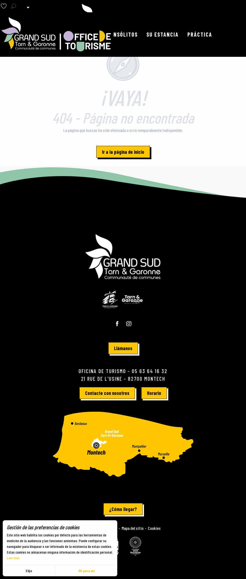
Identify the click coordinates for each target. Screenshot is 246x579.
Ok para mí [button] (86, 570)
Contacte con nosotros (107, 393)
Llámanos (123, 348)
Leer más (13, 558)
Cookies (154, 528)
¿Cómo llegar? (123, 509)
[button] (13, 6)
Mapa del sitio (132, 528)
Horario (154, 393)
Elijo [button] (29, 570)
